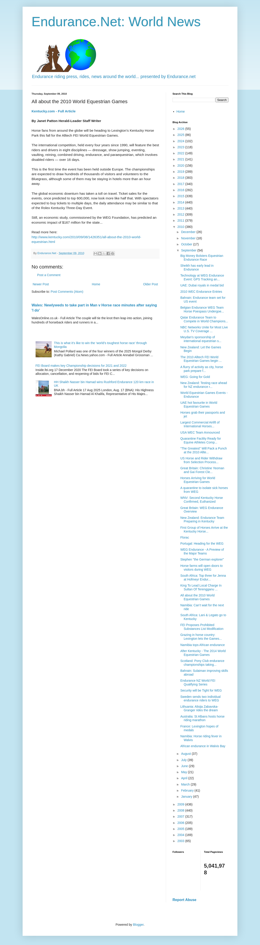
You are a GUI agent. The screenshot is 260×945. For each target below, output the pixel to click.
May (184, 772)
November (188, 238)
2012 (181, 214)
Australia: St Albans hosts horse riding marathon (202, 718)
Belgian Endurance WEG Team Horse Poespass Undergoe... (202, 309)
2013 (181, 208)
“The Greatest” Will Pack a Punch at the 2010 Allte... (203, 450)
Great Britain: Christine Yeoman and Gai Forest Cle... (202, 470)
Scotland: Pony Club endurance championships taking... (202, 662)
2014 (181, 202)
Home (96, 284)
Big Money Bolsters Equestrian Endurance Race (201, 257)
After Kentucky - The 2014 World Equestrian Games (203, 653)
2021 (181, 159)
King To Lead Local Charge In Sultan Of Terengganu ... (201, 587)
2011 (181, 220)
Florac (184, 537)
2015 (181, 196)
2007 (181, 816)
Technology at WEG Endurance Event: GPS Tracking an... (202, 277)
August (186, 753)
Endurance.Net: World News (116, 21)
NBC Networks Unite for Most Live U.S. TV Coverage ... (204, 329)
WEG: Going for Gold (195, 377)
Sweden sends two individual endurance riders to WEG (200, 698)
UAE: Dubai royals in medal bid (202, 285)
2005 (181, 829)
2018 (181, 177)
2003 (181, 841)
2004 (181, 835)
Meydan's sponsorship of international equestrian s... (200, 339)
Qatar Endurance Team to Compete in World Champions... (204, 319)
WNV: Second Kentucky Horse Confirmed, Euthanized (201, 499)
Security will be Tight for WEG (201, 690)
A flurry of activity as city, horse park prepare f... (201, 369)
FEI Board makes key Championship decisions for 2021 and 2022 (81, 365)
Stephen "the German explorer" (202, 559)
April (184, 778)
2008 (181, 810)
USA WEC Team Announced (200, 432)
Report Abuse (184, 900)
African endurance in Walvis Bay (202, 746)
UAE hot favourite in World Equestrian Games (198, 404)
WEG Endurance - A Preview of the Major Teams (202, 551)
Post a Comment (48, 275)
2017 (181, 184)
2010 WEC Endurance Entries (201, 291)
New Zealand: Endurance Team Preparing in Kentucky (202, 519)
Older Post (150, 284)
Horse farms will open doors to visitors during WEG (201, 567)
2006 (181, 823)
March (186, 784)
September (189, 250)
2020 (181, 165)
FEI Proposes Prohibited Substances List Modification (201, 627)
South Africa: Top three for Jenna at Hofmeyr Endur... (203, 577)
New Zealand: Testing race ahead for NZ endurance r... (203, 384)
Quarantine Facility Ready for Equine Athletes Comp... (200, 440)
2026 (181, 129)
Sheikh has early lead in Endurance (197, 267)
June (185, 766)
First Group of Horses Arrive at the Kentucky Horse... (204, 529)
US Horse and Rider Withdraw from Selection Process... (201, 460)
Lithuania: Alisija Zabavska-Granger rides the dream (199, 708)
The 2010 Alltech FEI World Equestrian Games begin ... (201, 359)
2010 (181, 227)
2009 (181, 804)
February (187, 790)
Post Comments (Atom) (67, 291)
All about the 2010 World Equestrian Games (197, 597)
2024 (181, 141)
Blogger (138, 924)
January (187, 796)
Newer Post (41, 284)
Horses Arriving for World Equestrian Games (197, 480)
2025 (181, 135)
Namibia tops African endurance (202, 645)
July (184, 760)
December (188, 232)
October (187, 244)
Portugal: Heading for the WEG (202, 543)
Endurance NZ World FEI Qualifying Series (197, 682)
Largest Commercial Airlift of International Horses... (200, 424)
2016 (181, 190)
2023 (181, 147)
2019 (181, 171)
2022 (181, 153)
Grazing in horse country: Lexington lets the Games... (201, 636)
